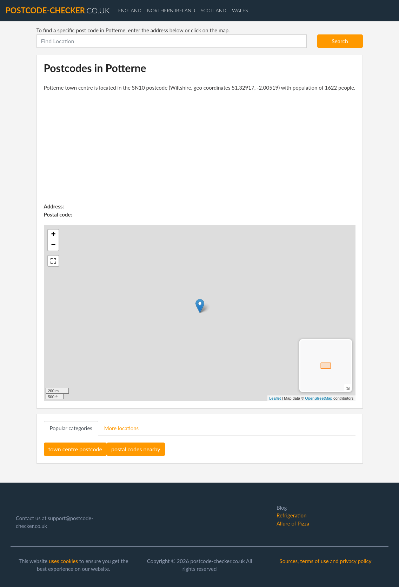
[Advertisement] (199, 150)
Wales (240, 10)
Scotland (213, 10)
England (129, 10)
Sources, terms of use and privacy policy (326, 561)
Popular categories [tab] (71, 428)
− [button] (53, 245)
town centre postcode (75, 449)
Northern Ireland (171, 10)
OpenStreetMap (318, 398)
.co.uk (57, 10)
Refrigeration (291, 515)
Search (340, 41)
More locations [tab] (121, 428)
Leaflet (275, 398)
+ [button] (53, 235)
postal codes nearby (135, 449)
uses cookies (63, 561)
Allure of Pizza (293, 523)
